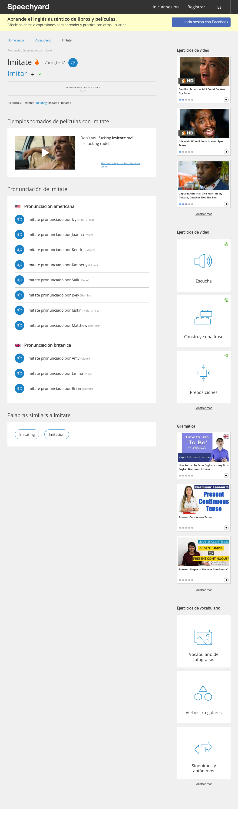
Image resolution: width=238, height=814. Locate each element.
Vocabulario (43, 40)
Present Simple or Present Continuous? (203, 569)
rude (104, 143)
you (94, 137)
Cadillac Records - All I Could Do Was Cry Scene (202, 91)
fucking (105, 137)
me (129, 137)
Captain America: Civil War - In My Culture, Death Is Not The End (200, 195)
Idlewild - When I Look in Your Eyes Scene (201, 143)
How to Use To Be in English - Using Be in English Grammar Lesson (204, 467)
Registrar (196, 7)
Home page (15, 40)
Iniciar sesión (166, 7)
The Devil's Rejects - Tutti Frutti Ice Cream (120, 165)
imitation (57, 434)
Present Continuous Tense (195, 517)
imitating (41, 103)
